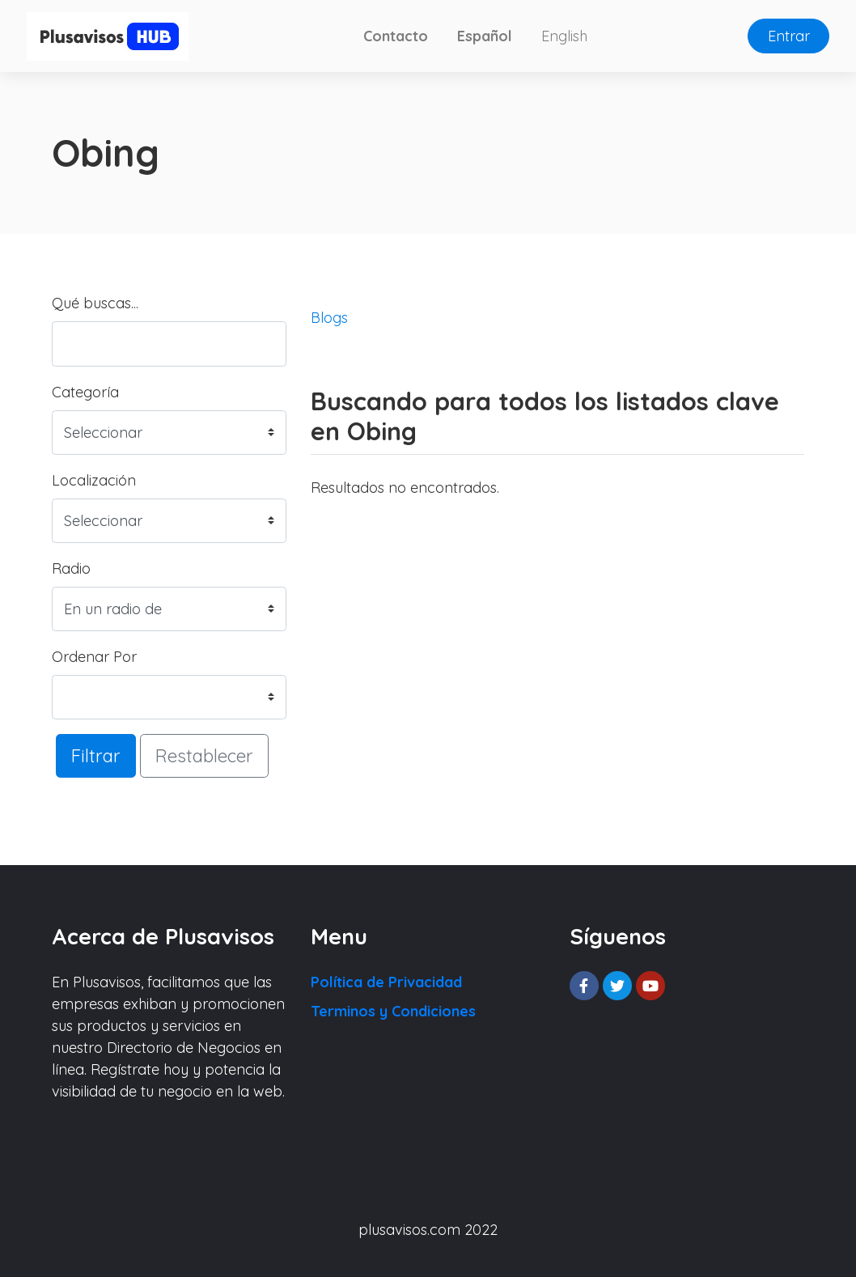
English (564, 36)
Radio (71, 568)
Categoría (85, 392)
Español (484, 36)
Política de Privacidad (386, 982)
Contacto (395, 36)
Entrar (789, 36)
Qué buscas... (95, 303)
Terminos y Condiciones (393, 1011)
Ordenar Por (94, 656)
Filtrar (96, 755)
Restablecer (204, 755)
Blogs (329, 317)
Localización (94, 480)
